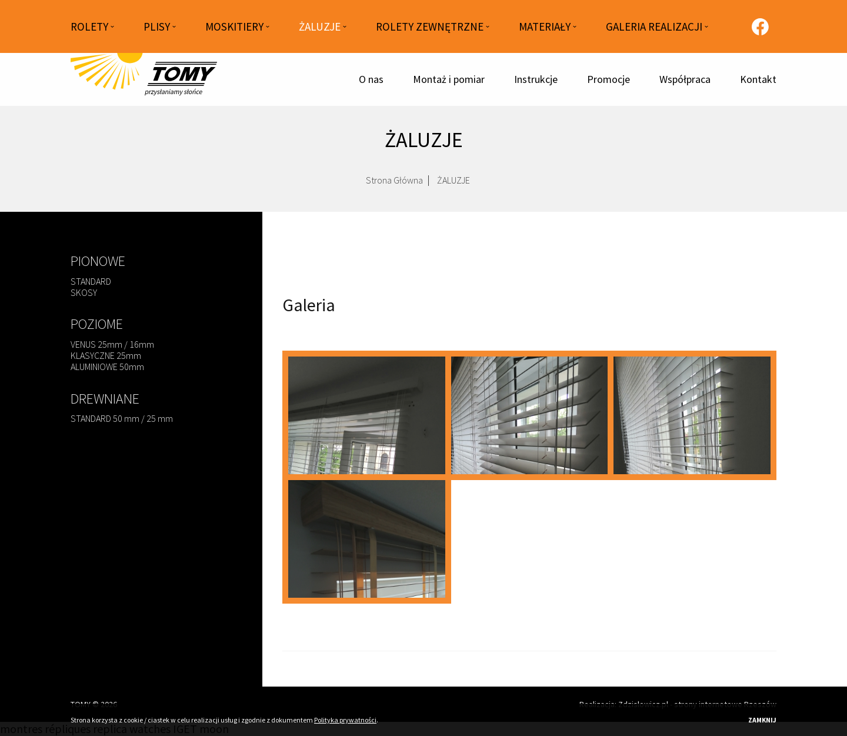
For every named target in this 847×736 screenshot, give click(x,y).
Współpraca (685, 79)
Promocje (608, 79)
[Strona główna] (144, 79)
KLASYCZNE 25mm (106, 355)
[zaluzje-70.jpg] (366, 539)
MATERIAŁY (545, 26)
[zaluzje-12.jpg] (366, 415)
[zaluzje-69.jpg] (692, 415)
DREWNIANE (105, 398)
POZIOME (97, 324)
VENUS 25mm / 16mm (112, 344)
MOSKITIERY (234, 26)
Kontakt (758, 79)
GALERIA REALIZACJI (654, 26)
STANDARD (91, 281)
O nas (371, 79)
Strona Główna (394, 183)
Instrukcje (536, 79)
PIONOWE (98, 261)
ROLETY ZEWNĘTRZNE (429, 26)
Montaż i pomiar (449, 79)
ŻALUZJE (320, 26)
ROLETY (89, 26)
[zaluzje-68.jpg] (529, 415)
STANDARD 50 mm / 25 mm (122, 418)
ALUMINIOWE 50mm (107, 366)
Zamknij (762, 719)
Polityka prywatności (345, 719)
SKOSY (84, 292)
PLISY (157, 26)
